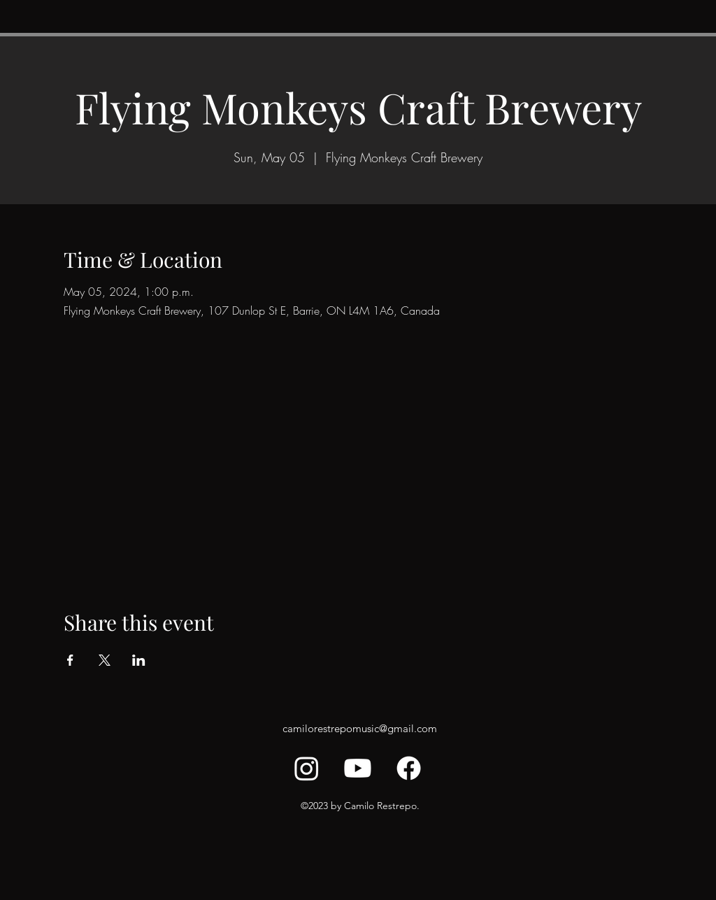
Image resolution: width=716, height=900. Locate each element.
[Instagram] (306, 768)
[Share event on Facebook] (70, 660)
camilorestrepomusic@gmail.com (359, 728)
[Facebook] (408, 768)
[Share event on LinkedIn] (138, 660)
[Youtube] (357, 768)
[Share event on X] (104, 660)
